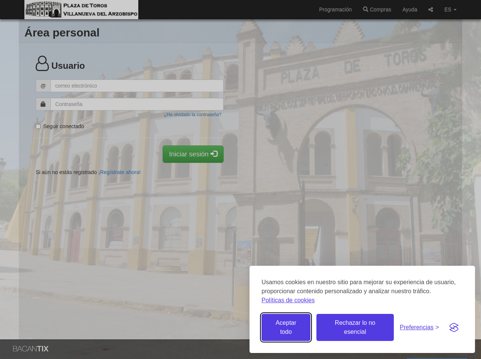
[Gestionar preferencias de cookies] (419, 328)
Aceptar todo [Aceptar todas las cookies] (285, 327)
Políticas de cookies (288, 300)
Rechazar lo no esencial (355, 327)
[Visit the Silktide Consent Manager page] (454, 327)
